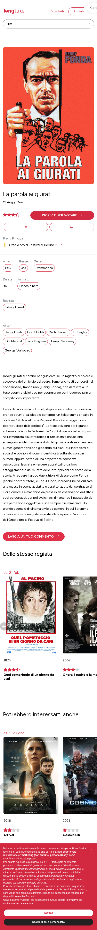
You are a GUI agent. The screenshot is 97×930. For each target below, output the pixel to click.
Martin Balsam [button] (58, 332)
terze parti (57, 862)
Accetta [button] (48, 912)
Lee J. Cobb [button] (35, 332)
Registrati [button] (57, 11)
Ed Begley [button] (80, 332)
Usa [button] (23, 268)
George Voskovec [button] (17, 350)
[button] (62, 215)
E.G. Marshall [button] (13, 341)
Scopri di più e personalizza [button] (48, 922)
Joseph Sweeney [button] (62, 341)
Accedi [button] (78, 11)
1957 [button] (8, 268)
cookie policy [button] (28, 858)
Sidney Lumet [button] (14, 307)
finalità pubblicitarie (39, 875)
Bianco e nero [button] (29, 286)
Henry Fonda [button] (14, 332)
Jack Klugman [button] (36, 341)
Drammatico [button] (44, 268)
